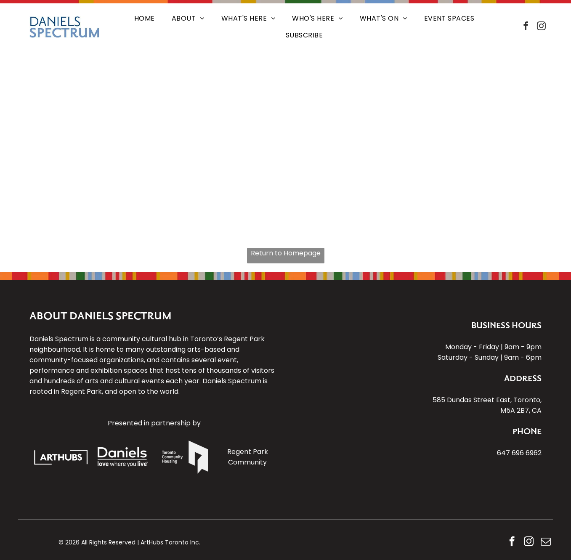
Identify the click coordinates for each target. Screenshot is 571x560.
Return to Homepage (286, 253)
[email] (545, 542)
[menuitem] (144, 18)
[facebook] (526, 27)
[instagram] (541, 27)
